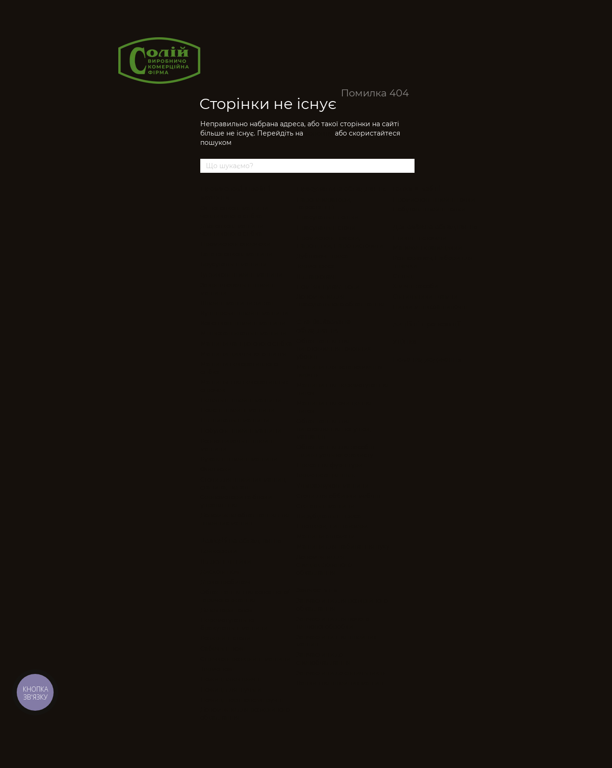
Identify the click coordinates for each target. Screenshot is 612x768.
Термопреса (315, 266)
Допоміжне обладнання (435, 227)
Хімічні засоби (415, 286)
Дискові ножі (221, 571)
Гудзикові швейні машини (241, 274)
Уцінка (404, 342)
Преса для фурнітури (329, 465)
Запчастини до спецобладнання (323, 658)
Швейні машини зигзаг (237, 302)
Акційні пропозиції (427, 324)
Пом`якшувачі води (328, 286)
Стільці (404, 275)
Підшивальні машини (234, 420)
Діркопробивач (225, 581)
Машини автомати (325, 536)
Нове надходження (427, 359)
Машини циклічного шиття (243, 353)
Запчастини (317, 590)
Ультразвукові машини (332, 485)
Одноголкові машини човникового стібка (234, 211)
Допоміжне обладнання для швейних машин (244, 519)
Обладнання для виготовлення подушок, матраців (333, 429)
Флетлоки (215, 469)
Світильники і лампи (425, 296)
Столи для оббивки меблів (338, 495)
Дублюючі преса (322, 255)
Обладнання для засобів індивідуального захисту (335, 450)
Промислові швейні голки (434, 199)
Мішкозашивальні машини (243, 333)
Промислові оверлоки (235, 243)
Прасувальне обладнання (341, 188)
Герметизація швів (325, 475)
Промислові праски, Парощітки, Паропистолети (339, 241)
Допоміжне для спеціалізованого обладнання (324, 564)
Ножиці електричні (231, 679)
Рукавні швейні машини (239, 458)
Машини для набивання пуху (342, 546)
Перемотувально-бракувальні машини (234, 624)
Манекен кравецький (427, 247)
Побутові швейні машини (240, 430)
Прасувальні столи (325, 227)
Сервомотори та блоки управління (236, 501)
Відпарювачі (316, 276)
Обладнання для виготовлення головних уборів (333, 348)
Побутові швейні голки (429, 209)
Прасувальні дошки (327, 217)
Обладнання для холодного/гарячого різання (244, 596)
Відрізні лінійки (225, 561)
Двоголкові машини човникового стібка (232, 230)
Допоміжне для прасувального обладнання (340, 300)
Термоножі (217, 669)
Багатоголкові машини (236, 254)
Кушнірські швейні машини (244, 313)
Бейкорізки (218, 551)
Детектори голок (226, 610)
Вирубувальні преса (328, 516)
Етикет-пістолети (420, 237)
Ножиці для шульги (230, 689)
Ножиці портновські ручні (241, 699)
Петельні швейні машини (240, 400)
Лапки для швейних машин (339, 682)
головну (319, 133)
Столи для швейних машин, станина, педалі (243, 483)
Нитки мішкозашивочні (430, 306)
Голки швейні (417, 188)
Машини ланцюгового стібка (246, 343)
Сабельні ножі (222, 648)
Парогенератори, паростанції (324, 203)
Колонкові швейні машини (243, 322)
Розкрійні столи (225, 638)
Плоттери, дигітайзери (332, 526)
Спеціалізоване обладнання (323, 326)
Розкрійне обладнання (241, 541)
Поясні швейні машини (237, 410)
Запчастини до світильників (340, 672)
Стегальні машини (325, 506)
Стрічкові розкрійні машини (245, 658)
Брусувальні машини (233, 264)
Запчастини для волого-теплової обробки (334, 622)
